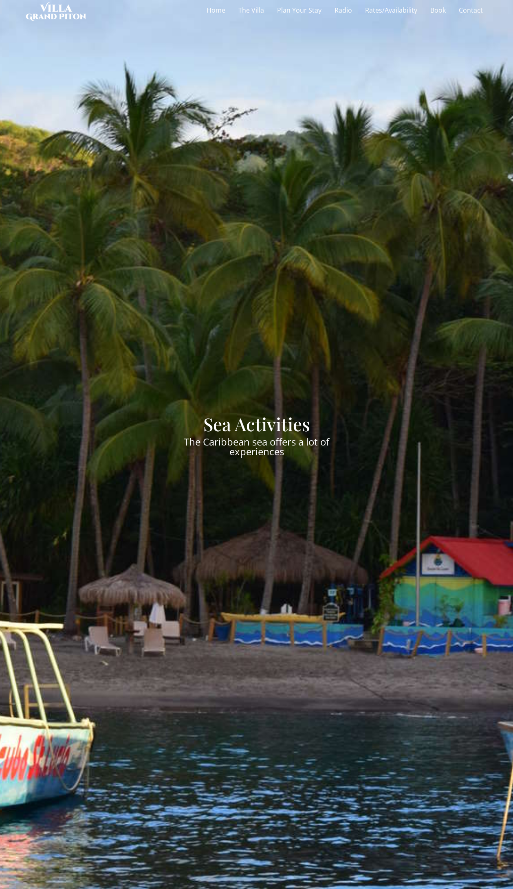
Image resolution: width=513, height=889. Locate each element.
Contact (471, 10)
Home (216, 10)
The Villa (251, 10)
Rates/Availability (391, 10)
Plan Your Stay (299, 10)
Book (438, 10)
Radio (343, 10)
